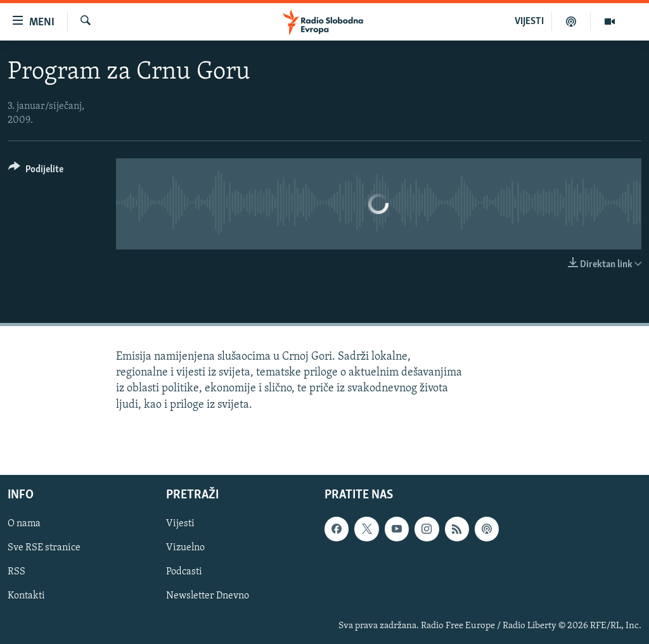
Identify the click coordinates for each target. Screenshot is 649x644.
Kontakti (26, 596)
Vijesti (180, 524)
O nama (24, 524)
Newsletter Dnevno (207, 596)
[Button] (35, 171)
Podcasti (184, 572)
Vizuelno (185, 548)
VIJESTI (529, 21)
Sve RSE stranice (44, 548)
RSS (16, 572)
